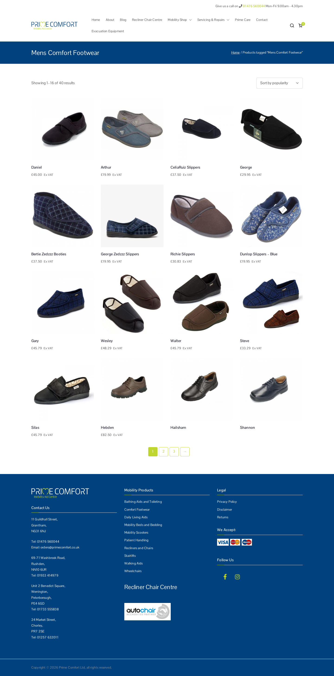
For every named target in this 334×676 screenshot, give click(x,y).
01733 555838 (48, 609)
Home (96, 20)
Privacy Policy (227, 502)
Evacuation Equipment (108, 31)
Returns (222, 517)
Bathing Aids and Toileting (143, 502)
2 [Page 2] (163, 451)
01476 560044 (48, 541)
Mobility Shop (180, 20)
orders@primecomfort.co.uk (60, 547)
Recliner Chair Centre (147, 20)
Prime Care (243, 20)
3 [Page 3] (174, 451)
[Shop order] (279, 83)
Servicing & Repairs (213, 20)
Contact (262, 20)
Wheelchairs (133, 571)
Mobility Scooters (136, 532)
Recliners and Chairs (138, 548)
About (110, 20)
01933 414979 (47, 575)
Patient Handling (136, 540)
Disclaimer (224, 509)
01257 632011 (47, 637)
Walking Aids (133, 563)
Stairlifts (130, 556)
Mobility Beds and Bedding (143, 525)
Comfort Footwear (137, 509)
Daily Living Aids (136, 517)
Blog (123, 20)
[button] (189, 20)
